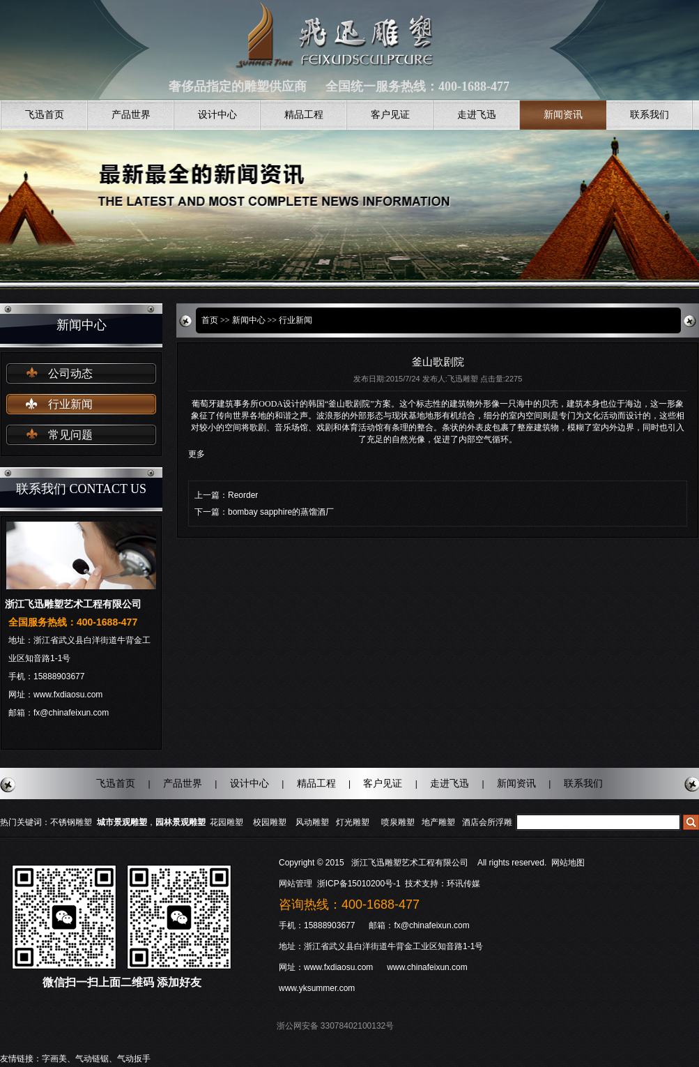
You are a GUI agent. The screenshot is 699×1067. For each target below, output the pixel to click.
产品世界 (131, 114)
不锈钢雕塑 (71, 822)
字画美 (54, 1059)
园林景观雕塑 (180, 822)
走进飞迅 (476, 114)
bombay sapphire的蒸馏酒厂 (281, 512)
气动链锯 (92, 1059)
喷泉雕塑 (398, 822)
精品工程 (303, 114)
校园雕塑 (269, 822)
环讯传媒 (463, 883)
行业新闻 (70, 404)
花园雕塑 (226, 822)
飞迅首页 (44, 114)
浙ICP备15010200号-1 (360, 883)
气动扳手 (134, 1059)
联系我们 (649, 114)
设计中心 (217, 114)
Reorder (243, 495)
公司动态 (70, 373)
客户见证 (390, 114)
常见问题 (70, 435)
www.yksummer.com (317, 988)
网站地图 (568, 863)
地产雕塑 (438, 822)
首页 (209, 320)
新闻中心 (249, 320)
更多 (196, 454)
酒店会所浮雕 (487, 822)
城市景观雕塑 (122, 822)
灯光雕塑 (352, 822)
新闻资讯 (563, 114)
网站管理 (295, 883)
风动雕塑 (312, 822)
